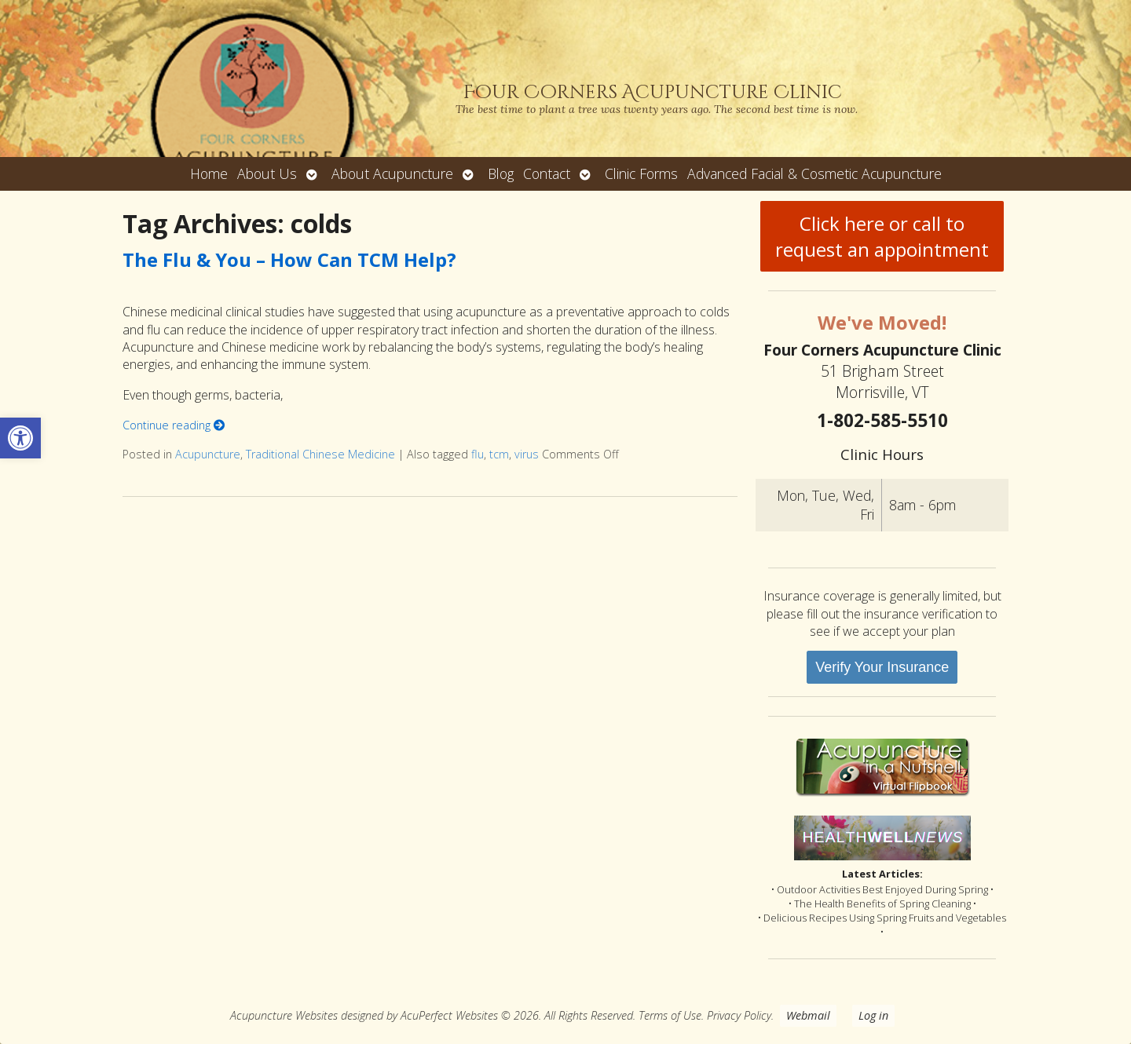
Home (209, 173)
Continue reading (174, 425)
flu (477, 454)
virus (526, 454)
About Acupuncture (392, 173)
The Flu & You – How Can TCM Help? (289, 259)
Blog (501, 173)
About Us (267, 173)
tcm (499, 454)
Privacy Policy (739, 1015)
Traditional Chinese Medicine (320, 454)
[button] (20, 438)
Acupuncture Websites (284, 1015)
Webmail (808, 1015)
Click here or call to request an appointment (882, 236)
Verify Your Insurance (882, 667)
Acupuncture (207, 454)
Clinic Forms (641, 173)
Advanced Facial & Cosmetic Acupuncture (814, 173)
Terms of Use (670, 1015)
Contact (546, 173)
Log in (873, 1015)
